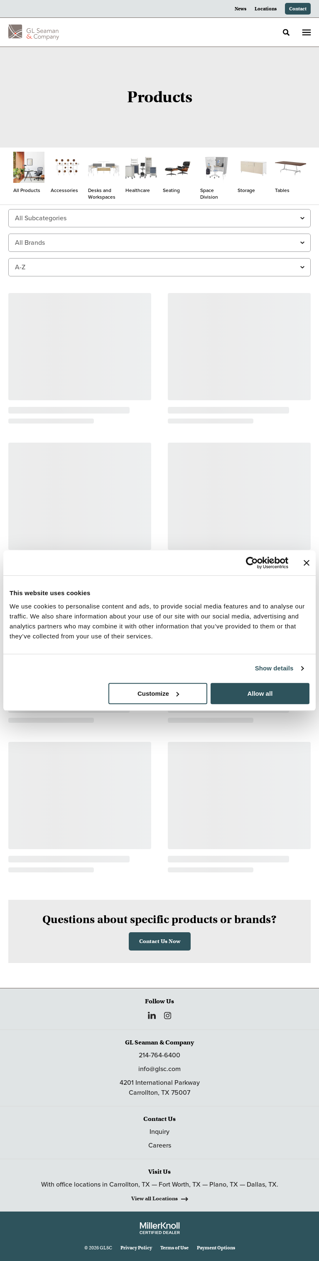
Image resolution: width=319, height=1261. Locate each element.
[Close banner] (306, 563)
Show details (274, 668)
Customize (158, 693)
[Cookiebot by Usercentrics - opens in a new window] (252, 563)
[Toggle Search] (286, 32)
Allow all (259, 693)
